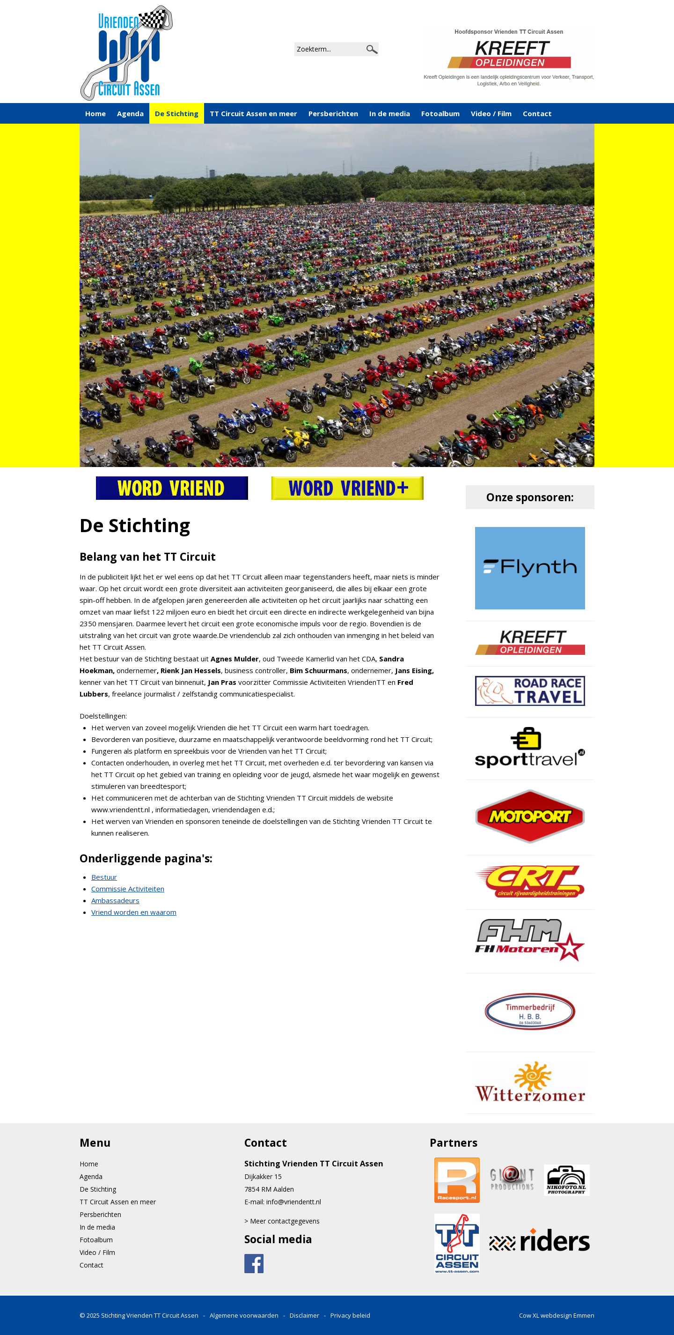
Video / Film (491, 113)
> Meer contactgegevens (282, 1220)
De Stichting (176, 113)
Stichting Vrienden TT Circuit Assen (150, 1315)
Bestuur (104, 877)
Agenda (130, 113)
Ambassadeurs (115, 900)
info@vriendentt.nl (293, 1201)
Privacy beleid (350, 1315)
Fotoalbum (440, 113)
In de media (389, 113)
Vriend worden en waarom (133, 912)
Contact (537, 113)
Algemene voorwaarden (244, 1315)
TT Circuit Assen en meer (253, 113)
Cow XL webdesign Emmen (556, 1315)
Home (95, 113)
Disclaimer (304, 1315)
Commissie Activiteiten (127, 888)
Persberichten (333, 113)
